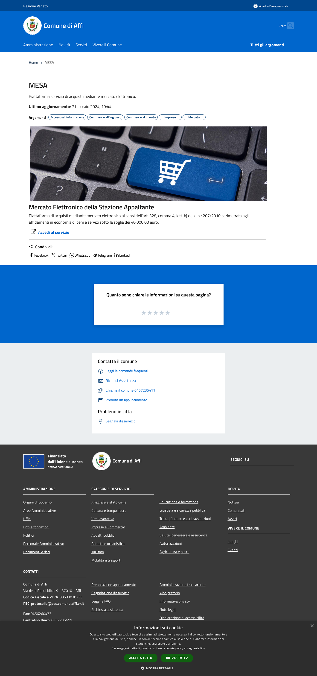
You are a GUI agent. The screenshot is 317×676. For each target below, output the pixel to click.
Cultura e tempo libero (108, 510)
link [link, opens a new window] (202, 648)
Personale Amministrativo (43, 543)
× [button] (312, 626)
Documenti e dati (36, 552)
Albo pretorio (170, 593)
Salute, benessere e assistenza (183, 535)
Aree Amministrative (39, 510)
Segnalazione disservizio (110, 593)
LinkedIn (123, 255)
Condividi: (40, 247)
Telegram (102, 255)
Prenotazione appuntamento (113, 584)
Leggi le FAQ (101, 601)
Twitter (58, 255)
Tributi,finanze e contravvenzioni (185, 518)
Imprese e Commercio (108, 527)
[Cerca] (288, 25)
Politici (28, 535)
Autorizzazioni (171, 543)
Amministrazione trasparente (183, 584)
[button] (158, 668)
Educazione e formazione (179, 502)
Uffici (27, 518)
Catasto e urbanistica (108, 543)
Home (33, 62)
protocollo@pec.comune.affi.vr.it (57, 603)
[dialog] (158, 648)
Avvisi (232, 518)
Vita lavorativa (102, 518)
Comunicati (236, 510)
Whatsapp (79, 255)
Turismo (97, 552)
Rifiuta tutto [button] (177, 658)
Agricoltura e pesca (174, 551)
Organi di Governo (37, 502)
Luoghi (233, 541)
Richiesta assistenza (107, 609)
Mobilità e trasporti (106, 560)
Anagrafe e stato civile (108, 502)
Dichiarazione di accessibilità (182, 617)
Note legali (168, 609)
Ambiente (167, 527)
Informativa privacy (175, 601)
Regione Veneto (35, 6)
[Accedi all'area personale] (270, 6)
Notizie (233, 502)
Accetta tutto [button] (140, 658)
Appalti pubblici (103, 535)
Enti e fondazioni (36, 527)
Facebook (39, 255)
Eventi (233, 550)
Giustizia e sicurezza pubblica (182, 510)
